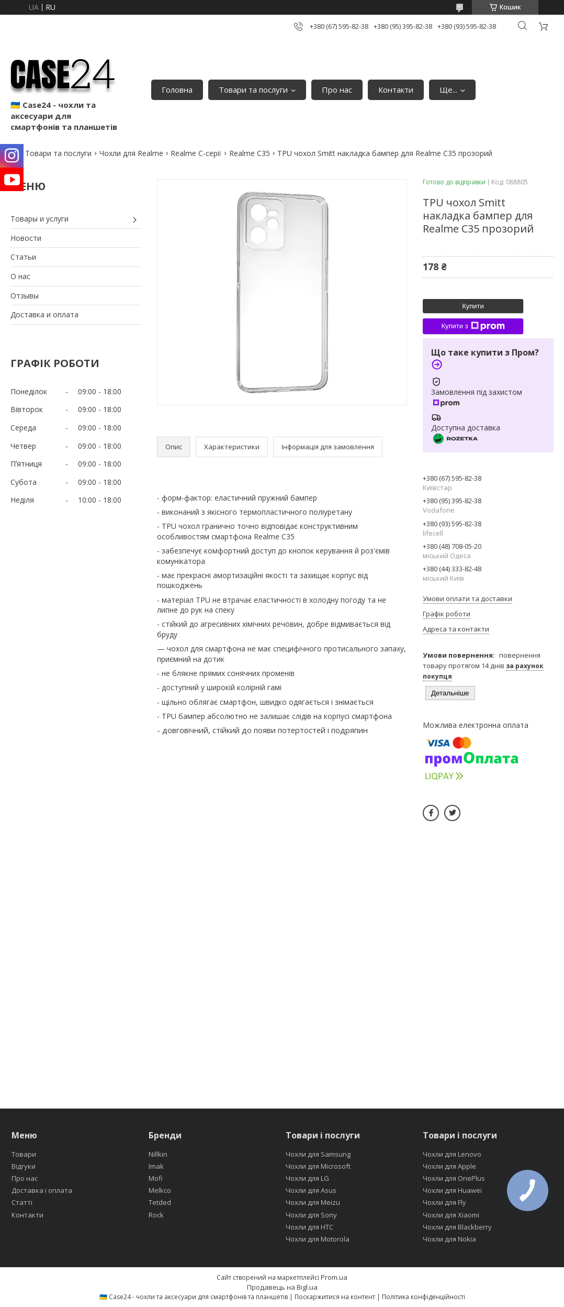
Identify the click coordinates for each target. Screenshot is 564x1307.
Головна (177, 89)
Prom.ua (334, 1277)
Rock (156, 1215)
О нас (20, 276)
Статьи (23, 257)
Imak (156, 1166)
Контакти (395, 89)
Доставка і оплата (42, 1190)
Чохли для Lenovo (452, 1154)
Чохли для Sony (311, 1215)
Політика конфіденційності (423, 1296)
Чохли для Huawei (452, 1190)
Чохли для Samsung (318, 1154)
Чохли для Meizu (313, 1202)
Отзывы (24, 296)
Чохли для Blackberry (457, 1227)
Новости (25, 238)
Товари (24, 1154)
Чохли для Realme (131, 153)
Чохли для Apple (449, 1166)
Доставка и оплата (44, 314)
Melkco (160, 1190)
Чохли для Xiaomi (451, 1215)
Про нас (337, 89)
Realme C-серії (196, 153)
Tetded (160, 1202)
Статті (22, 1202)
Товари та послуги (253, 89)
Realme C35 (249, 153)
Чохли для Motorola (317, 1239)
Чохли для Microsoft (318, 1166)
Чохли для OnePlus (454, 1178)
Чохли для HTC (309, 1227)
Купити (473, 306)
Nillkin (158, 1154)
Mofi (156, 1178)
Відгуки (24, 1166)
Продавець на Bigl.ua (282, 1287)
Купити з (472, 326)
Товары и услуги (39, 219)
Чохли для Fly (444, 1202)
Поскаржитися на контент (335, 1296)
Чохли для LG (307, 1178)
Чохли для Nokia (449, 1239)
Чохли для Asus (311, 1190)
